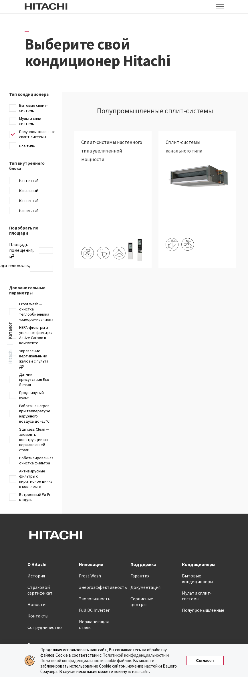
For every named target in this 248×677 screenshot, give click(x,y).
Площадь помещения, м (21, 250)
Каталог (10, 330)
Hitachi (10, 357)
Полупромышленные (203, 610)
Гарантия (139, 576)
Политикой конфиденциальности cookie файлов (85, 660)
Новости (36, 604)
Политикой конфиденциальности (134, 655)
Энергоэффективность (103, 587)
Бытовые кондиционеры (197, 578)
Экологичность (94, 598)
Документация (145, 587)
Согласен (205, 660)
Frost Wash (90, 576)
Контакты (37, 616)
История (36, 576)
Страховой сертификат (40, 590)
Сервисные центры (141, 601)
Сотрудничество (44, 627)
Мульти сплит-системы (197, 595)
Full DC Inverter (94, 610)
